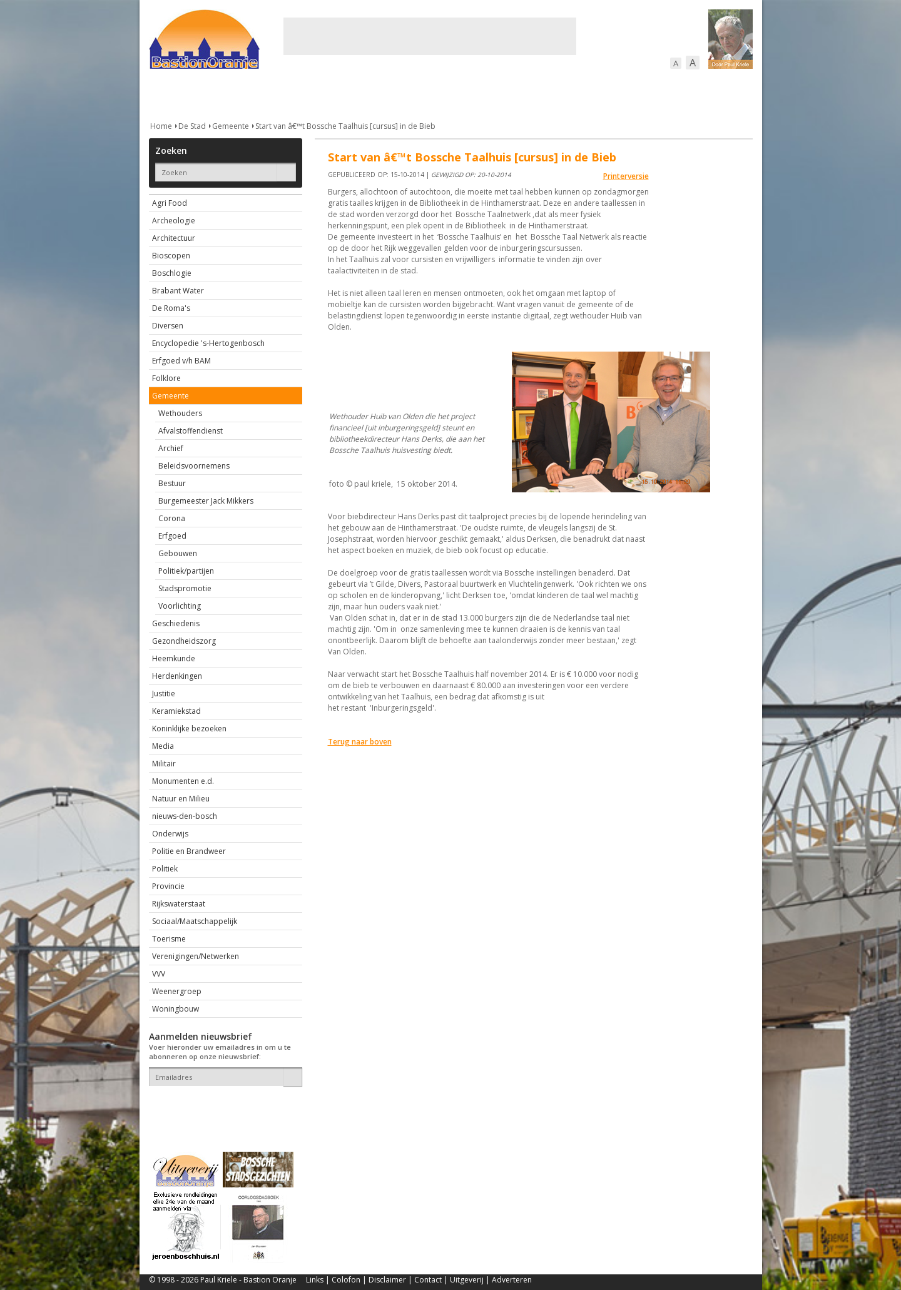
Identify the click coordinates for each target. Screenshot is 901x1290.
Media (163, 746)
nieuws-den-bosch (184, 816)
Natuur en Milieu (181, 798)
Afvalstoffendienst (190, 430)
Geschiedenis (176, 623)
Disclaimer (387, 1279)
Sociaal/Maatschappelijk (194, 921)
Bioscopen (171, 255)
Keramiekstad (176, 711)
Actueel (165, 93)
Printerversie (626, 176)
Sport (592, 93)
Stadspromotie (184, 588)
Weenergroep (176, 991)
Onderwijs (170, 833)
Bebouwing (276, 93)
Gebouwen (177, 553)
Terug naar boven (360, 741)
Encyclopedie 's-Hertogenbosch (208, 343)
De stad (216, 93)
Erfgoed (172, 536)
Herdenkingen (177, 676)
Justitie (163, 693)
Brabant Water (178, 290)
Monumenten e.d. (183, 781)
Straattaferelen (658, 93)
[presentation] (222, 1108)
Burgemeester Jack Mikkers (205, 500)
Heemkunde (173, 658)
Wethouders (180, 413)
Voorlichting (179, 606)
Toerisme (169, 938)
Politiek (165, 868)
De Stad (192, 126)
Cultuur (394, 93)
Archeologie (173, 220)
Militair (164, 763)
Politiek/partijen (186, 571)
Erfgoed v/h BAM (181, 360)
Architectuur (173, 238)
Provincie (168, 886)
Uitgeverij (467, 1279)
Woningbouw (175, 1008)
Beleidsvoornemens (194, 465)
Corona (171, 518)
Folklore (166, 378)
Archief (170, 448)
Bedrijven (449, 93)
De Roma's (171, 308)
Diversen (167, 325)
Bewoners (339, 93)
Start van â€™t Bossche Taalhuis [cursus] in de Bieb (345, 126)
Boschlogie (171, 273)
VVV (158, 973)
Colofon (346, 1279)
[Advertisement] (429, 36)
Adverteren (512, 1279)
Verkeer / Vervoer (524, 93)
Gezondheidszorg (184, 641)
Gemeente (230, 126)
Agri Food (169, 203)
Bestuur (172, 483)
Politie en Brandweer (189, 851)
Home (161, 126)
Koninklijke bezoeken (189, 728)
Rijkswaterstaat (178, 903)
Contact (428, 1279)
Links (314, 1279)
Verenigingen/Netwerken (195, 956)
